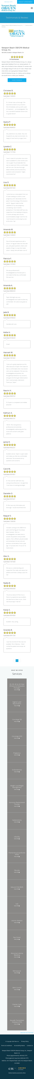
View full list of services (26, 1032)
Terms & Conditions (6, 1045)
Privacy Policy (25, 1041)
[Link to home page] (15, 8)
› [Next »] (19, 660)
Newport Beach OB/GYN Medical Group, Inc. (12, 25)
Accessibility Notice (19, 1045)
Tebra (24, 1073)
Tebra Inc (16, 1041)
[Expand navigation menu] (32, 8)
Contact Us (30, 1045)
